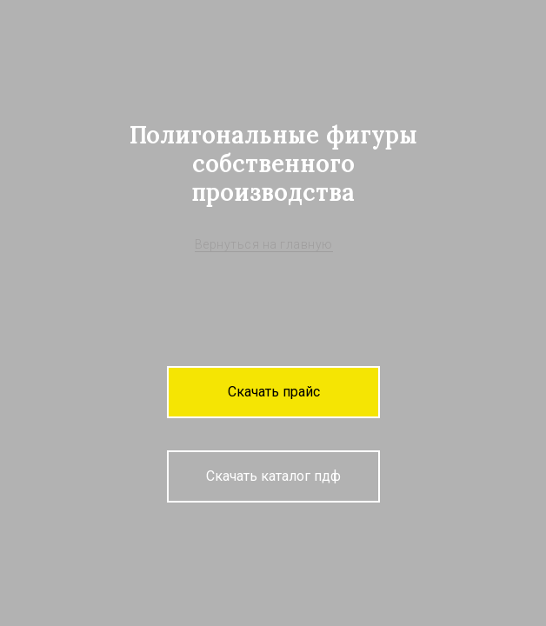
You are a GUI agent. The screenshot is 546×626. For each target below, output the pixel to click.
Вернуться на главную (264, 244)
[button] (273, 392)
